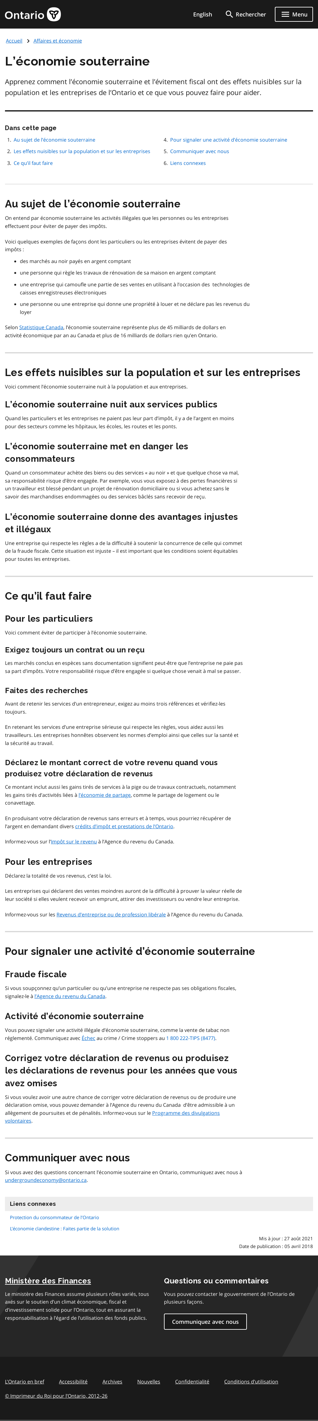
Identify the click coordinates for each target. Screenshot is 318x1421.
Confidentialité (192, 1381)
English (202, 14)
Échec (88, 1038)
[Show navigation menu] (294, 14)
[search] (245, 14)
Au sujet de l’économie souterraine (54, 139)
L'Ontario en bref (24, 1381)
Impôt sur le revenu (74, 841)
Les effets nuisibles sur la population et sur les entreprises (82, 151)
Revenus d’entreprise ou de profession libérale (111, 914)
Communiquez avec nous (205, 1321)
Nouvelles (148, 1381)
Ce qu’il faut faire (33, 163)
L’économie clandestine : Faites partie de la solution (64, 1228)
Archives (112, 1381)
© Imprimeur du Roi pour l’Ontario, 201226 (56, 1395)
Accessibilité (73, 1381)
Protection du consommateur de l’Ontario (54, 1217)
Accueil (14, 40)
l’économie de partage (105, 795)
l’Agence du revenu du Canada (69, 996)
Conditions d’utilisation (251, 1381)
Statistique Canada (41, 327)
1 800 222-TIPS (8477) (190, 1038)
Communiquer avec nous (199, 151)
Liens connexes (188, 163)
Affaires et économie (58, 40)
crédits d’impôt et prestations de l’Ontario (124, 826)
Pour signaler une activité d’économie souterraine (228, 139)
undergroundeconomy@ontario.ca (46, 1180)
